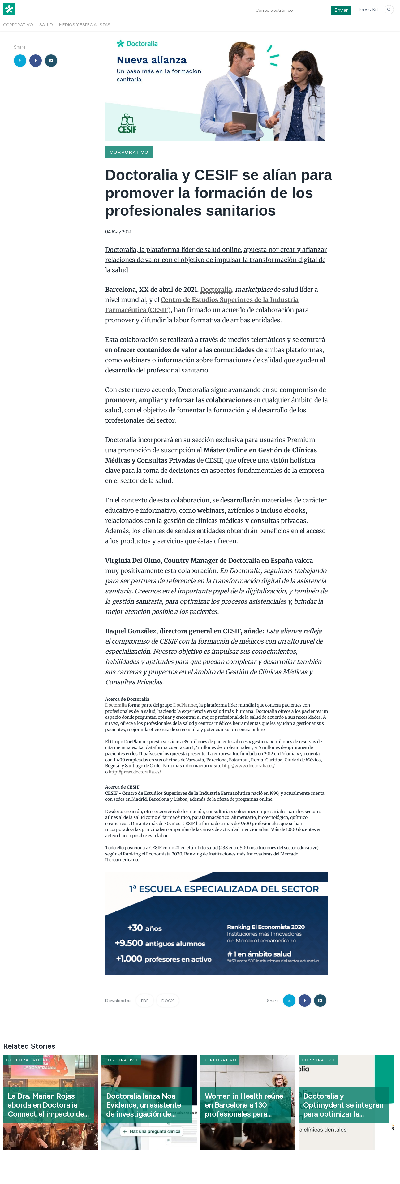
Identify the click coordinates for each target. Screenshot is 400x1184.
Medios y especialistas (84, 25)
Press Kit (368, 9)
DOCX (167, 1001)
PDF (144, 1001)
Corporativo (18, 25)
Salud (46, 25)
